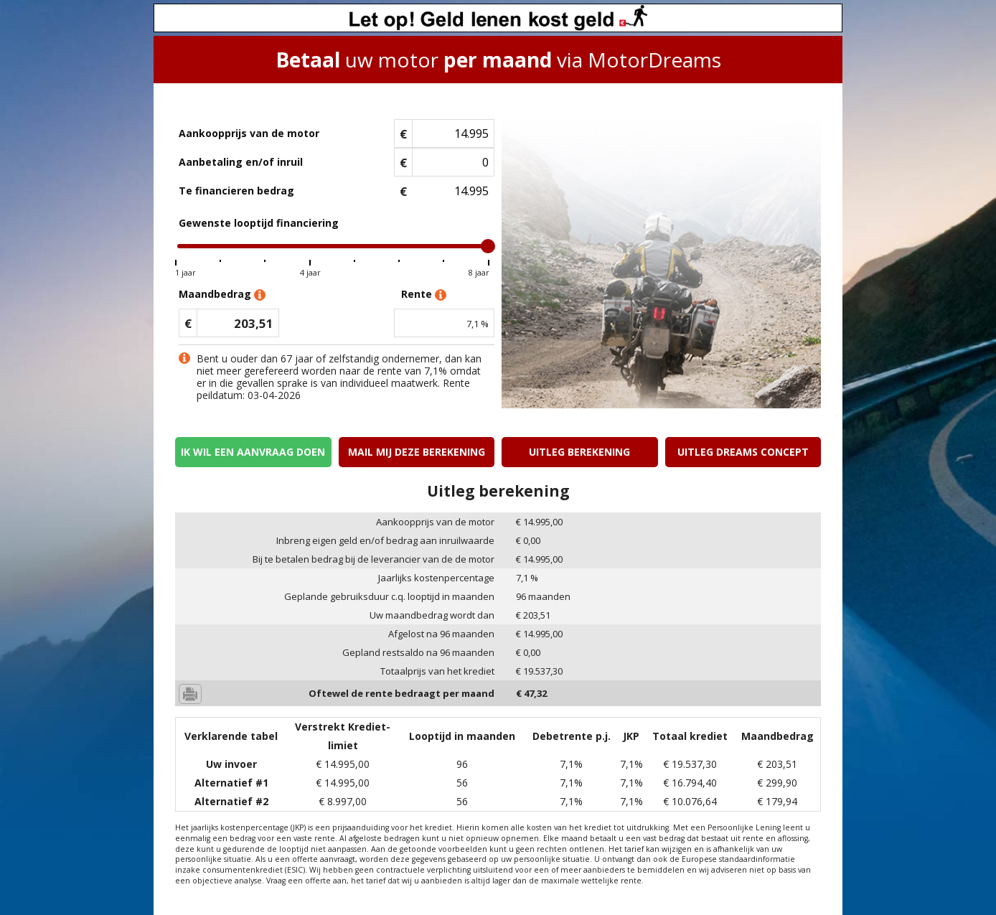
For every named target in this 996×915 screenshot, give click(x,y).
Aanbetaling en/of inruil (241, 162)
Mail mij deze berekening (416, 452)
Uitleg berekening (579, 452)
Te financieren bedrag (236, 190)
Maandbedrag (222, 294)
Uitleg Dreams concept (743, 452)
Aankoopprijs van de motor (249, 133)
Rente (423, 294)
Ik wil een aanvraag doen (253, 452)
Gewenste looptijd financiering (259, 223)
